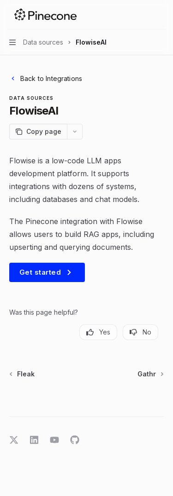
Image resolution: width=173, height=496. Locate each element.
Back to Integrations (45, 78)
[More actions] (161, 14)
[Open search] (143, 14)
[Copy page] (38, 131)
